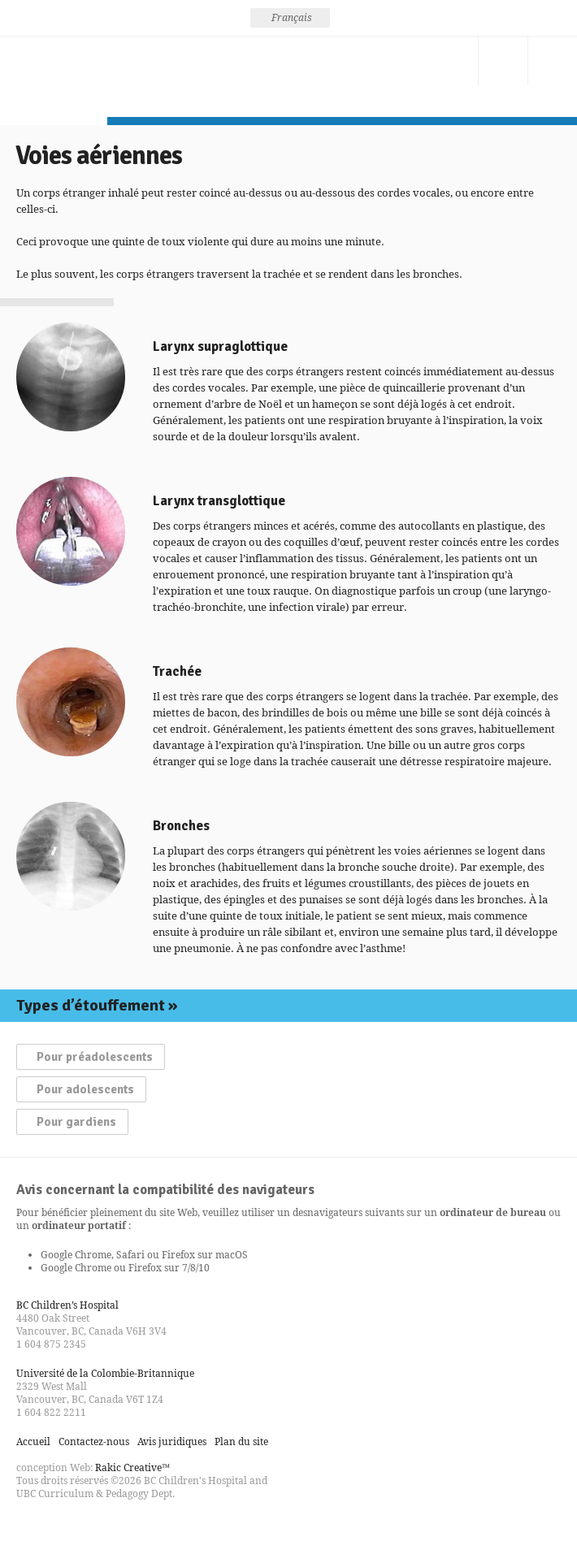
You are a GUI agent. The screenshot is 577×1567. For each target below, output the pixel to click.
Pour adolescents (85, 1089)
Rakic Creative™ (132, 1467)
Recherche (503, 61)
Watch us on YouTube (88, 1530)
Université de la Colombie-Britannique (105, 1373)
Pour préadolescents (95, 1057)
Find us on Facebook (29, 1530)
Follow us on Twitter (59, 1530)
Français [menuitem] (291, 17)
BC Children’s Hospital (67, 1305)
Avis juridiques (171, 1441)
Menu (552, 61)
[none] (290, 18)
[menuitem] (290, 18)
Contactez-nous (453, 61)
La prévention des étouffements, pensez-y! (53, 77)
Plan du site (241, 1441)
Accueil (33, 1441)
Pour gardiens (76, 1122)
